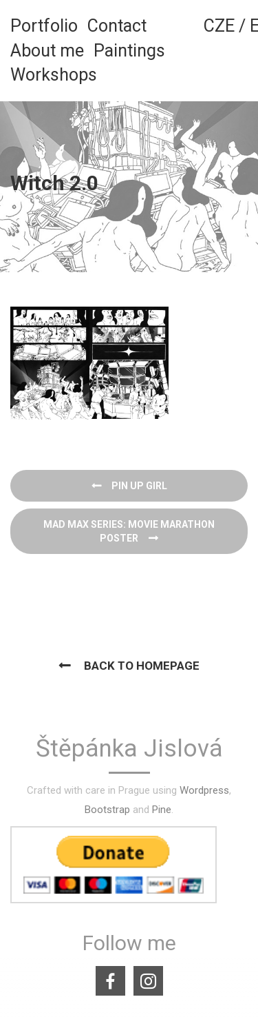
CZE (219, 26)
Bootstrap (107, 809)
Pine (161, 809)
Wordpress (204, 790)
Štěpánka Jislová (129, 749)
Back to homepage (142, 665)
